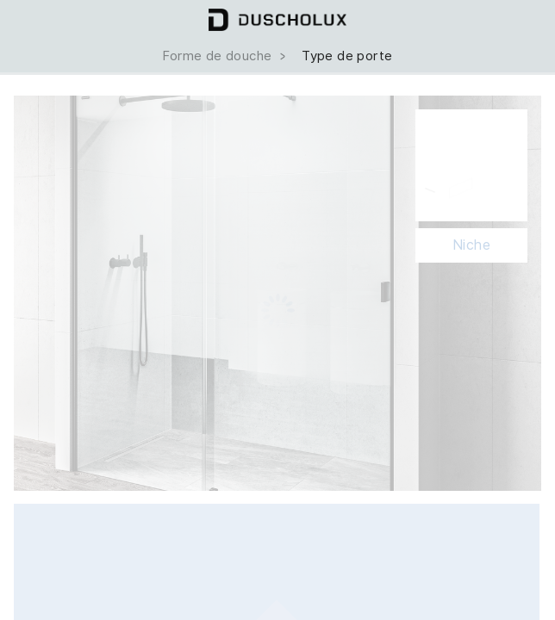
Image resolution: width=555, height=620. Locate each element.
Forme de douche (225, 56)
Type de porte (347, 56)
